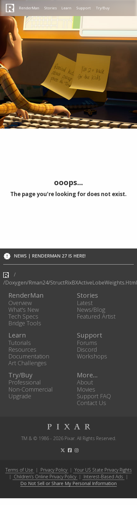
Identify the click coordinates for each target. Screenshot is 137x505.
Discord (87, 349)
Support (83, 7)
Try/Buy (103, 7)
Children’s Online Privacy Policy (45, 476)
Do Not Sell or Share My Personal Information (68, 483)
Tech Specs (23, 316)
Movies (86, 389)
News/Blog (91, 309)
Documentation (28, 356)
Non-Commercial (30, 389)
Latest (85, 302)
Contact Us (91, 402)
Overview (20, 302)
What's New (23, 309)
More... (87, 375)
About (85, 382)
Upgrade (19, 395)
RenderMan (29, 7)
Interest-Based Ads (103, 476)
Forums (87, 342)
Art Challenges (27, 363)
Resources (22, 349)
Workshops (92, 356)
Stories (50, 7)
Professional (24, 382)
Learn (66, 7)
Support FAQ (94, 395)
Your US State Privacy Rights (103, 470)
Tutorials (19, 342)
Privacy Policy (54, 470)
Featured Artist (96, 316)
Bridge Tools (24, 323)
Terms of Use (19, 470)
